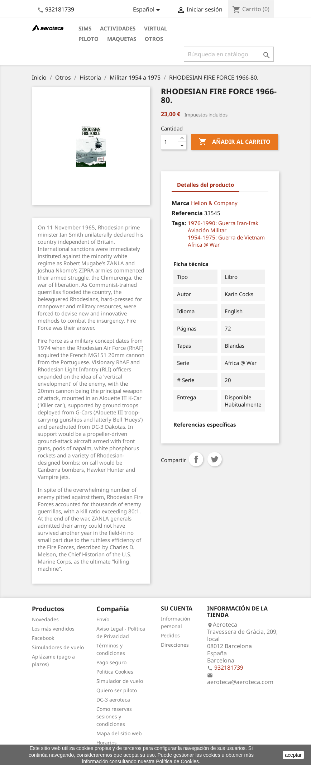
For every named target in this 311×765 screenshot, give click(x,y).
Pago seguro (111, 662)
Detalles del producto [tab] (205, 184)
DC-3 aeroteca (113, 699)
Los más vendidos (53, 628)
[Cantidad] (169, 142)
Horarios (106, 742)
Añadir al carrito (234, 142)
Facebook (43, 638)
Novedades (45, 619)
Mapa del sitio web (119, 733)
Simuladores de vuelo (58, 647)
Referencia (187, 213)
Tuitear (214, 459)
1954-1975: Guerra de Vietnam (226, 237)
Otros (154, 38)
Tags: (179, 223)
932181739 (59, 9)
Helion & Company (214, 202)
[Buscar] (229, 54)
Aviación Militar (207, 230)
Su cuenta (176, 608)
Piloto (88, 38)
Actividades (117, 28)
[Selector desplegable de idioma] (147, 10)
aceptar (293, 755)
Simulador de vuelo (119, 681)
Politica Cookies (114, 671)
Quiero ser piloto (116, 690)
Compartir (196, 459)
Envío (102, 619)
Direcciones (175, 644)
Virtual (155, 28)
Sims (84, 28)
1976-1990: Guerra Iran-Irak (223, 223)
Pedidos (170, 635)
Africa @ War (204, 244)
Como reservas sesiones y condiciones (114, 716)
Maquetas (121, 38)
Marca (181, 202)
